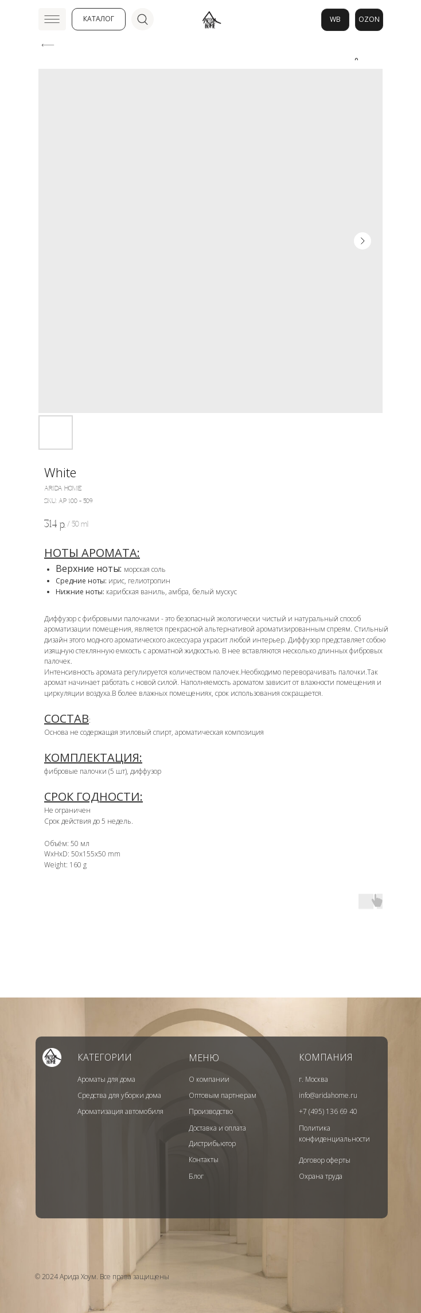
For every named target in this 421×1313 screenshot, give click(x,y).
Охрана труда (320, 1176)
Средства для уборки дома (119, 1095)
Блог (196, 1176)
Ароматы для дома (106, 1079)
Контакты (204, 1159)
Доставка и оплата (217, 1128)
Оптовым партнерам (222, 1095)
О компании (209, 1079)
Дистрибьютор (212, 1143)
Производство (211, 1111)
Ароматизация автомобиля (120, 1111)
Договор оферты (324, 1160)
